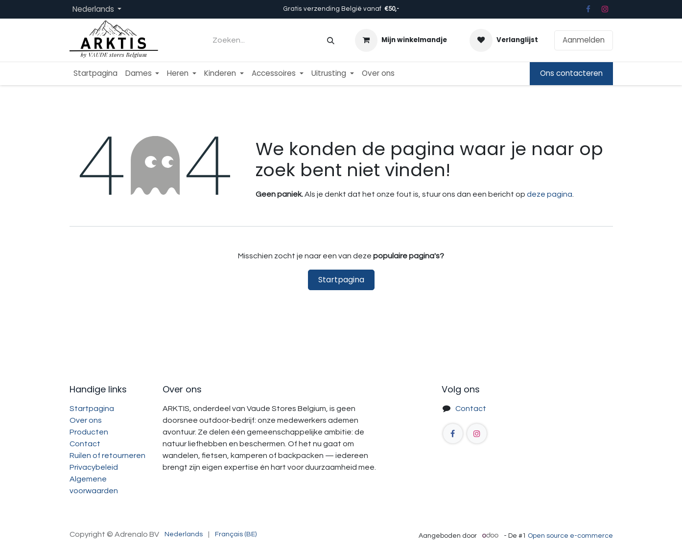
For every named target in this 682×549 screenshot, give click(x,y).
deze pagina (549, 194)
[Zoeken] (331, 40)
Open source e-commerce (570, 535)
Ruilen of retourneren (107, 455)
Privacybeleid (94, 467)
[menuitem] (95, 73)
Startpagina (341, 279)
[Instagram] (604, 9)
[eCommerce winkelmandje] (401, 40)
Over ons (86, 420)
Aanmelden (584, 40)
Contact (85, 444)
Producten (89, 432)
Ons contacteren (571, 73)
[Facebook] (588, 9)
